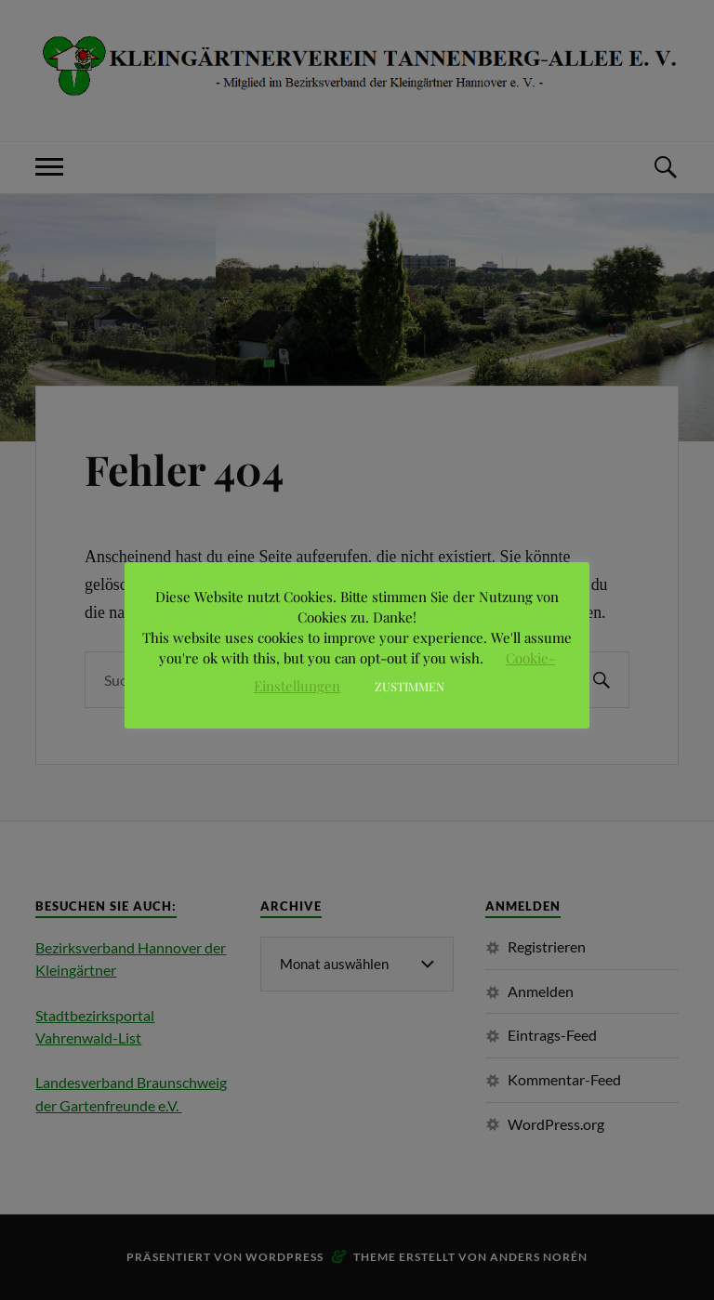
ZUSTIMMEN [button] (409, 686)
